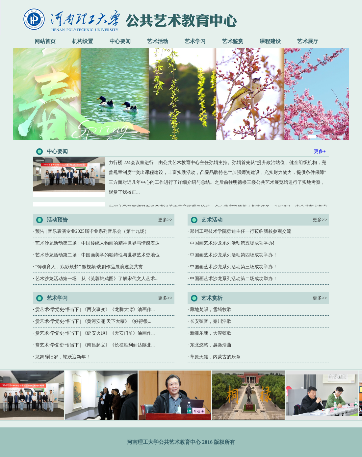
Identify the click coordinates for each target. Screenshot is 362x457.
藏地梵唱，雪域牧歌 (210, 309)
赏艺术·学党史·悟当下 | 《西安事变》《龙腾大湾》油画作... (95, 309)
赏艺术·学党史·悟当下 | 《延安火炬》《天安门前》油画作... (95, 333)
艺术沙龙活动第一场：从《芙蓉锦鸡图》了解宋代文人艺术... (97, 278)
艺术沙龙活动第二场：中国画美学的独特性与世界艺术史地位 (97, 255)
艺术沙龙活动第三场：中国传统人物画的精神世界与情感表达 (97, 243)
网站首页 (45, 41)
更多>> (165, 219)
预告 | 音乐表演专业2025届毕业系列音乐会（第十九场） (92, 231)
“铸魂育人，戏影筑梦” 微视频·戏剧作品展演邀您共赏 (89, 266)
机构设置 (82, 41)
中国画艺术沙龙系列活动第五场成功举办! (232, 243)
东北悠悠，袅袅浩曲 (210, 345)
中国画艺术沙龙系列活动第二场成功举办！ (233, 278)
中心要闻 (120, 41)
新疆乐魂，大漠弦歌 (210, 333)
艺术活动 (157, 41)
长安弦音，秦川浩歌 (210, 321)
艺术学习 (195, 41)
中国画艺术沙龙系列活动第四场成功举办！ (233, 255)
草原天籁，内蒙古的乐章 (215, 356)
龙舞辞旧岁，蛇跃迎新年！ (62, 356)
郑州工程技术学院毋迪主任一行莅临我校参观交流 (240, 231)
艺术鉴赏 (232, 41)
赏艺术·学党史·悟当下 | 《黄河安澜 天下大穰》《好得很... (93, 321)
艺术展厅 (307, 41)
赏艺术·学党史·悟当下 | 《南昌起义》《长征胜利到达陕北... (95, 345)
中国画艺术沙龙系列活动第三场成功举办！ (233, 266)
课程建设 (270, 41)
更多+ (320, 151)
